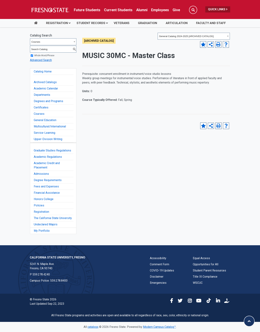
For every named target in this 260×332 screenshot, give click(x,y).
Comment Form (159, 264)
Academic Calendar (46, 88)
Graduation (147, 23)
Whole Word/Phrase (44, 55)
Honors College (43, 199)
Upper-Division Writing (48, 139)
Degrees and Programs (48, 101)
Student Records (91, 23)
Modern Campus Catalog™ (159, 327)
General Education (45, 120)
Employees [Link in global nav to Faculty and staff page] (160, 10)
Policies (39, 205)
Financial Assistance (47, 192)
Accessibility (158, 258)
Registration (57, 23)
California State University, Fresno (57, 257)
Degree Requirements (48, 180)
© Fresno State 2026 (43, 299)
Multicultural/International (50, 126)
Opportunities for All (205, 264)
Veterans (121, 23)
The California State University (53, 218)
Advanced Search (41, 60)
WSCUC (198, 282)
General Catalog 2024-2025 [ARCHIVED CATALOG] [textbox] (186, 36)
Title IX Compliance (205, 276)
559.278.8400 (59, 280)
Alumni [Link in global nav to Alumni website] (142, 10)
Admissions (41, 173)
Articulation (177, 23)
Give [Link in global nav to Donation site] (176, 10)
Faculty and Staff (211, 23)
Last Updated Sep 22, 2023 (47, 303)
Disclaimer (156, 276)
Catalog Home (43, 71)
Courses (39, 113)
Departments (42, 95)
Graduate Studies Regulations (52, 150)
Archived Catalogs (45, 82)
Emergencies (158, 282)
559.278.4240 (41, 274)
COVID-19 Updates (162, 270)
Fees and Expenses (46, 186)
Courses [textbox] (35, 41)
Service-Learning (44, 132)
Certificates (41, 107)
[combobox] (194, 36)
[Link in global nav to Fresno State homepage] (50, 10)
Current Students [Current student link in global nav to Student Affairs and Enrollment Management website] (118, 10)
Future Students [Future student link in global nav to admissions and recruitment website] (87, 10)
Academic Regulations (48, 156)
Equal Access (201, 258)
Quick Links (218, 9)
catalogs (93, 327)
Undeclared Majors (45, 224)
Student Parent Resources (209, 270)
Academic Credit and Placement (47, 165)
